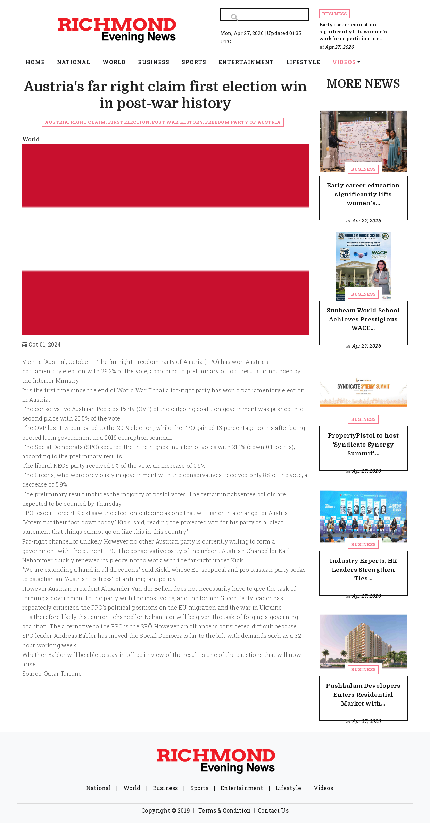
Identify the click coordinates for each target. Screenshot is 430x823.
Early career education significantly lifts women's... (363, 194)
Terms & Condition (224, 810)
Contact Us (273, 810)
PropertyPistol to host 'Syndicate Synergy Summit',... (363, 444)
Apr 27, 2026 (339, 46)
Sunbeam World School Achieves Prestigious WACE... (363, 319)
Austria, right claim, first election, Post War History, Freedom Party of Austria (163, 122)
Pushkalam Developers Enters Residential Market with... (363, 695)
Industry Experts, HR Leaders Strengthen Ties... (363, 569)
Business (334, 13)
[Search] (264, 14)
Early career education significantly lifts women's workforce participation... (353, 32)
